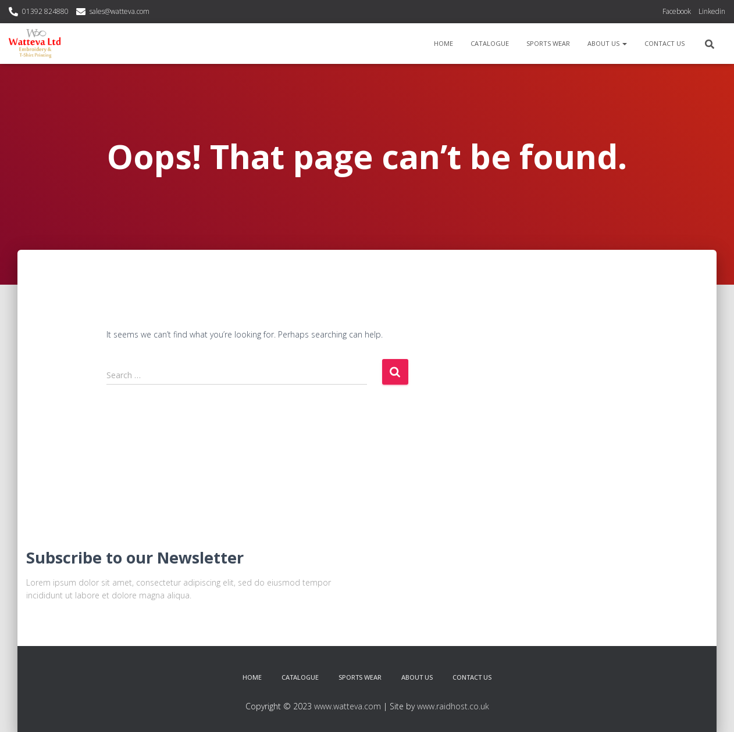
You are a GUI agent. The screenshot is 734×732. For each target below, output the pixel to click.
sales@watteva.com (119, 11)
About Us (607, 43)
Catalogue (490, 43)
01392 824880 (45, 11)
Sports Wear (548, 43)
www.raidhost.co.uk (453, 706)
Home (443, 43)
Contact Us (664, 43)
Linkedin (712, 11)
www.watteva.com (347, 706)
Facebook (676, 11)
